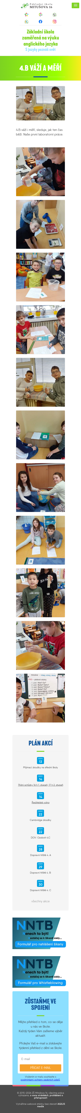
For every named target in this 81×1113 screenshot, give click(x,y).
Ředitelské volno (40, 802)
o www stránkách (39, 1095)
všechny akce (40, 901)
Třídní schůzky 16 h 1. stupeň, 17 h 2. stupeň (40, 785)
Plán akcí (41, 743)
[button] (75, 5)
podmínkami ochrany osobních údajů (40, 1079)
